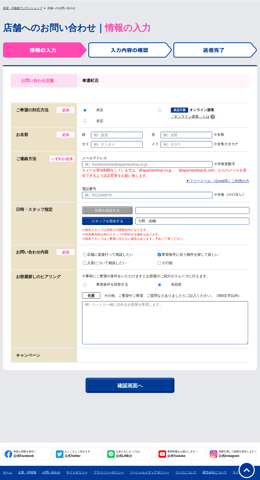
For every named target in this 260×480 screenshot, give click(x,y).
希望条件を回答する (105, 284)
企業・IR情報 (27, 472)
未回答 (170, 284)
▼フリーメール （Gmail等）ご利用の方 (217, 181)
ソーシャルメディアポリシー (149, 472)
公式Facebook (24, 454)
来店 (93, 110)
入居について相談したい (104, 263)
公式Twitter (77, 454)
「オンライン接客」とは (189, 116)
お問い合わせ (51, 472)
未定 (93, 121)
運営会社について (214, 472)
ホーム (7, 472)
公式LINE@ (128, 454)
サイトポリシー (77, 472)
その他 (165, 263)
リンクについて (186, 472)
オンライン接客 (186, 110)
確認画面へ (130, 393)
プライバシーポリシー (108, 472)
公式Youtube (182, 454)
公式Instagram (238, 454)
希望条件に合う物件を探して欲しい (188, 254)
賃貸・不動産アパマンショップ (22, 8)
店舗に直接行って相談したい (108, 254)
